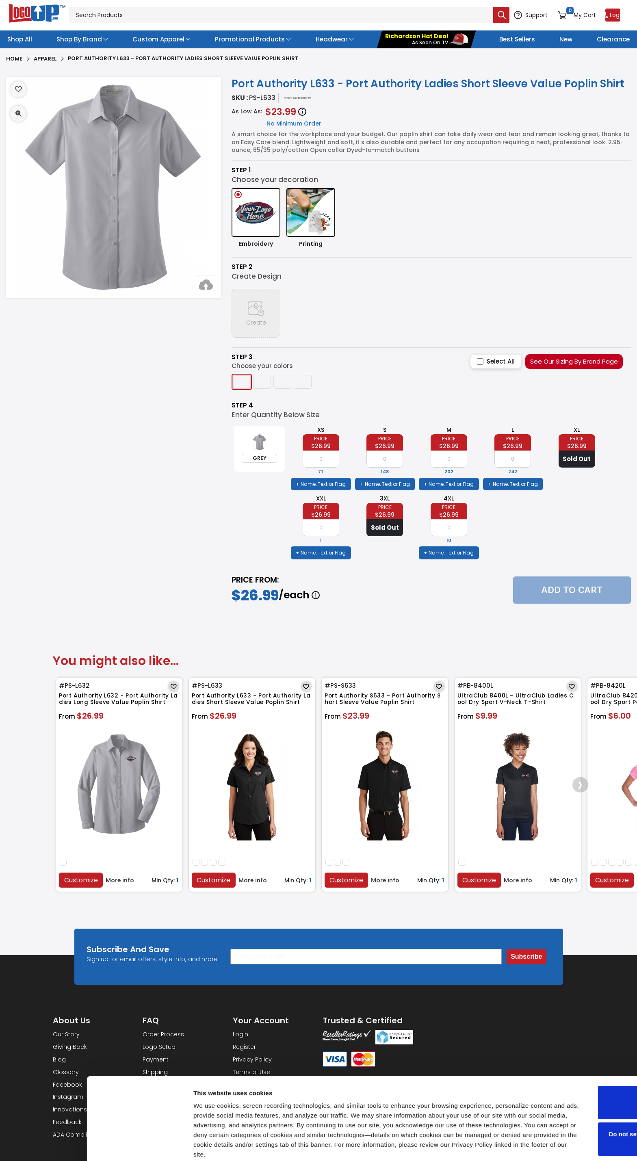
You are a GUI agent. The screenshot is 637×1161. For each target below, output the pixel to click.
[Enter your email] (366, 955)
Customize (82, 879)
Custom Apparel (158, 39)
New (565, 39)
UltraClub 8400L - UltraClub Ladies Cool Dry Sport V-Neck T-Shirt (517, 701)
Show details (125, 1145)
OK (569, 1070)
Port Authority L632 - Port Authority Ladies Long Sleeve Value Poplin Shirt (119, 701)
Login (240, 1033)
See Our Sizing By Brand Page (574, 361)
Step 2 (242, 267)
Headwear (332, 39)
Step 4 (242, 405)
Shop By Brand (79, 39)
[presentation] (575, 784)
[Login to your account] (613, 15)
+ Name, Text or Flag (321, 484)
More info (121, 879)
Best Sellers (517, 39)
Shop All (19, 39)
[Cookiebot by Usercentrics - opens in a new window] (52, 1145)
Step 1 (241, 170)
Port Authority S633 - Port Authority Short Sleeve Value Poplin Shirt (383, 701)
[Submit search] (482, 15)
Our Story (66, 1033)
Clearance (613, 39)
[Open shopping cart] (567, 15)
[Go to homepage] (37, 14)
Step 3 (242, 357)
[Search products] (271, 15)
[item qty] (321, 459)
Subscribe (526, 955)
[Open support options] (516, 15)
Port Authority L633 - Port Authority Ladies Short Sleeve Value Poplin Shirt (252, 701)
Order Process (163, 1033)
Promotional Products (250, 39)
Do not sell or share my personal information (569, 1106)
